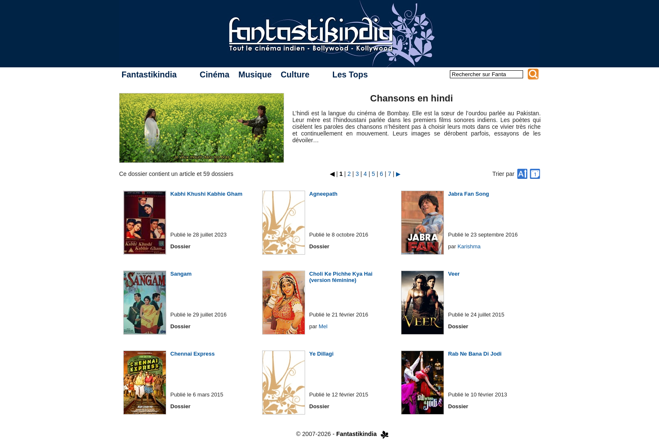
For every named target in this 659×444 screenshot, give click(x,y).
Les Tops (350, 74)
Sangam (181, 274)
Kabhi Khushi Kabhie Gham (206, 194)
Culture (295, 74)
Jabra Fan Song (468, 194)
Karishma (469, 246)
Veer (454, 274)
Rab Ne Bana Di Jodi (475, 354)
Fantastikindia (149, 74)
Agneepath (323, 194)
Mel (323, 326)
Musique (254, 74)
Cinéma (214, 74)
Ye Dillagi (321, 354)
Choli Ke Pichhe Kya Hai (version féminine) (340, 277)
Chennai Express (192, 354)
